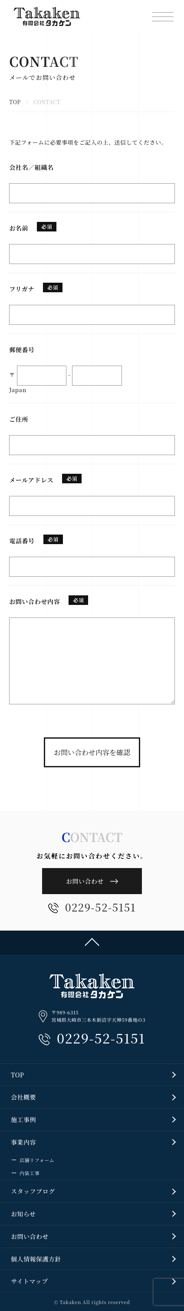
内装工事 (29, 1172)
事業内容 (23, 1142)
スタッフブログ (33, 1191)
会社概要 (23, 1097)
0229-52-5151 (92, 908)
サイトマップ (29, 1281)
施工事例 (23, 1119)
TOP (14, 102)
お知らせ (23, 1213)
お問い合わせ (85, 881)
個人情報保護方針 (36, 1259)
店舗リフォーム (37, 1159)
